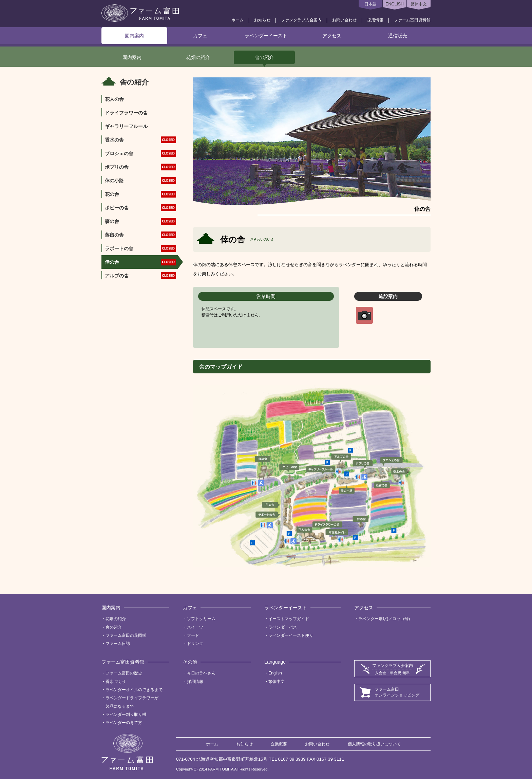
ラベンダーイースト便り (290, 635)
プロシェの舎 (140, 153)
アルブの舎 (140, 275)
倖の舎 (140, 262)
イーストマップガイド (288, 618)
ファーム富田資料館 (412, 20)
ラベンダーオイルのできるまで (134, 689)
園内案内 (134, 35)
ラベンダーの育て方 (124, 722)
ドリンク (195, 643)
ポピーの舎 (140, 207)
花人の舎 (114, 99)
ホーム (237, 20)
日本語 (370, 4)
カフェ (200, 35)
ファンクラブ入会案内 (301, 20)
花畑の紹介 (198, 57)
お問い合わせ (344, 20)
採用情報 (375, 20)
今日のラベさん (201, 673)
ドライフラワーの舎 (126, 112)
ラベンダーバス (282, 627)
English (275, 673)
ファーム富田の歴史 (124, 673)
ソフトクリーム (201, 618)
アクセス (331, 35)
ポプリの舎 (140, 167)
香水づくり (116, 681)
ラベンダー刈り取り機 (126, 714)
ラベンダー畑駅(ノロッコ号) (384, 618)
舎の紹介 (264, 57)
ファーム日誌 (118, 643)
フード (193, 635)
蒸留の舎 (140, 235)
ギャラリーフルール (126, 126)
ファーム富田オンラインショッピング (397, 692)
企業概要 (279, 744)
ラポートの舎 (140, 248)
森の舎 (140, 221)
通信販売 (397, 35)
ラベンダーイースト (266, 35)
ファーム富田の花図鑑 (126, 635)
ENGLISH (394, 4)
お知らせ (262, 20)
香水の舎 (140, 140)
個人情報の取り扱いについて (374, 744)
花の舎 (140, 194)
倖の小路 (140, 180)
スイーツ (195, 627)
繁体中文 (419, 4)
